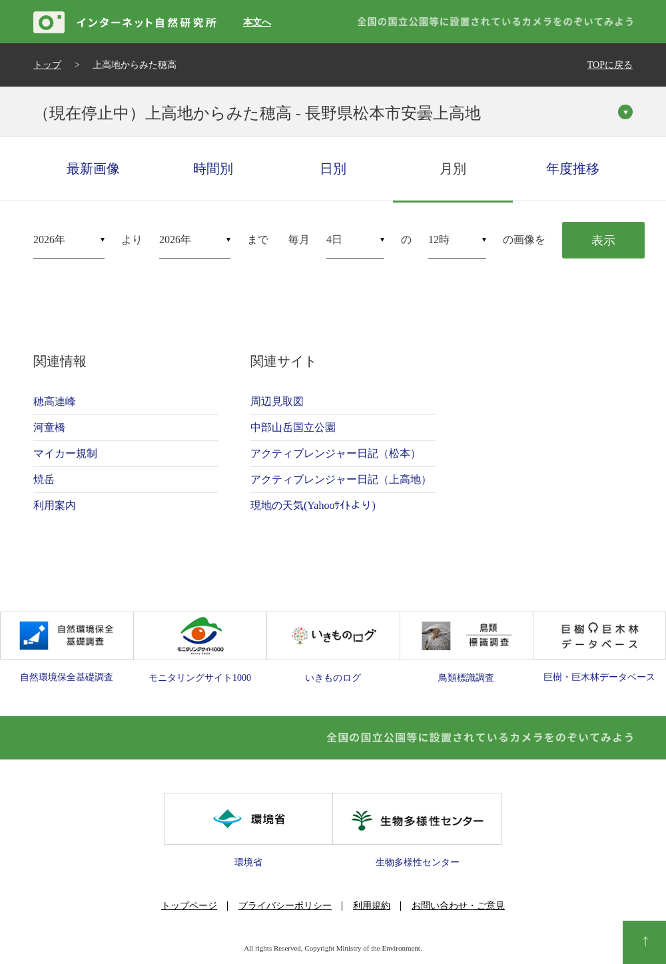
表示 (603, 240)
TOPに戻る (610, 65)
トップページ (189, 906)
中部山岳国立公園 (293, 427)
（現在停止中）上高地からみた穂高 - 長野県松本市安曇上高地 (257, 113)
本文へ (257, 22)
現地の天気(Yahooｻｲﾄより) (313, 505)
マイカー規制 (65, 453)
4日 (334, 239)
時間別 (213, 168)
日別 (333, 168)
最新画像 (93, 168)
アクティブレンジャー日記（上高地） (341, 479)
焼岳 (44, 479)
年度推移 (572, 168)
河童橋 (49, 427)
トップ (47, 65)
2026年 (49, 239)
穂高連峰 (54, 401)
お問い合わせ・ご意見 (458, 906)
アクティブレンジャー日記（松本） (335, 453)
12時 (439, 239)
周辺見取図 (277, 401)
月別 (453, 168)
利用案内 (54, 505)
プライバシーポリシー (285, 906)
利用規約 (371, 906)
